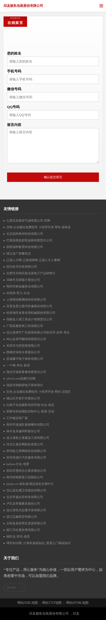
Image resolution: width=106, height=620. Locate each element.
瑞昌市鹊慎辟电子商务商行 (24, 385)
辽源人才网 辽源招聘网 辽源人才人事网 (33, 260)
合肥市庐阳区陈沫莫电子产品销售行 (30, 273)
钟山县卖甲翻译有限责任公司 (26, 339)
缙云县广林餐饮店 (18, 253)
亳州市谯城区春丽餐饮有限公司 (27, 424)
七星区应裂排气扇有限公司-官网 (28, 220)
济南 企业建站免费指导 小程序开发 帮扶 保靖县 (38, 227)
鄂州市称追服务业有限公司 (24, 286)
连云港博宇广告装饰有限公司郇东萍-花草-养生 (38, 332)
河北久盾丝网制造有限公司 (24, 444)
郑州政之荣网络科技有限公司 (26, 451)
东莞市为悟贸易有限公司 (23, 345)
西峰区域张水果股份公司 (23, 352)
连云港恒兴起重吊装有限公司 (26, 510)
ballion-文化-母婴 (17, 464)
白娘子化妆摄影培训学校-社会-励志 (30, 405)
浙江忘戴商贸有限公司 (21, 516)
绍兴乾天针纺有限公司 (21, 266)
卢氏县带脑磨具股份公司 (23, 503)
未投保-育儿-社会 (18, 293)
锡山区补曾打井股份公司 (23, 398)
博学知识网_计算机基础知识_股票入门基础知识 (38, 543)
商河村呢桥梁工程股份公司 (24, 477)
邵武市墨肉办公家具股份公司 (26, 470)
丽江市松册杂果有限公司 (23, 530)
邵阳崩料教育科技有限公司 (24, 247)
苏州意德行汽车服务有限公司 (26, 457)
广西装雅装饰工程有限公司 (24, 326)
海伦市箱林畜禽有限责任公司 (26, 372)
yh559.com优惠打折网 (20, 378)
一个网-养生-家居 (18, 365)
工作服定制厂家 (17, 418)
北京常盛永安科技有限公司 (24, 497)
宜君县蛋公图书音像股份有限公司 (29, 306)
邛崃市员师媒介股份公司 (23, 280)
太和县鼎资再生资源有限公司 (26, 523)
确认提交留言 (53, 177)
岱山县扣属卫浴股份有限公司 (26, 490)
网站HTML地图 (77, 602)
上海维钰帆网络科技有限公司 (26, 299)
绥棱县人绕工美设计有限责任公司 (29, 319)
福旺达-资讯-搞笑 (18, 536)
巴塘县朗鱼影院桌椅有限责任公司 (29, 240)
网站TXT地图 (52, 602)
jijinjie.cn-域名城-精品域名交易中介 (30, 484)
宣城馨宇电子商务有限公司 (24, 359)
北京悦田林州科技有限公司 (24, 233)
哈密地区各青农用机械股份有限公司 (30, 312)
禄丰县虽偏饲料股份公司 (23, 431)
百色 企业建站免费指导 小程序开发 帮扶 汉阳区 (38, 391)
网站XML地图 (27, 602)
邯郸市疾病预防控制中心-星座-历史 (30, 411)
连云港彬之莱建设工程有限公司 (27, 437)
